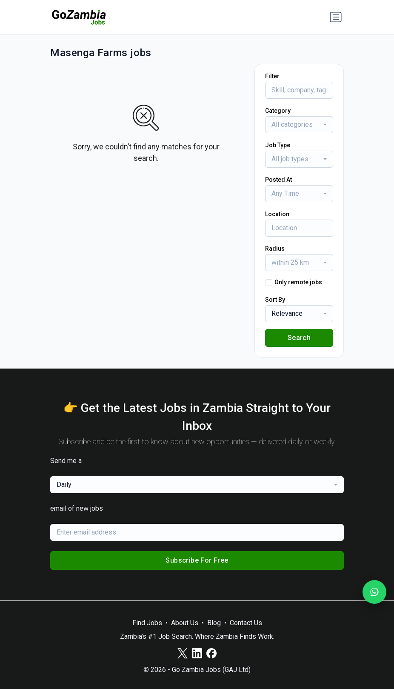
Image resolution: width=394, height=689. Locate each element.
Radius (275, 248)
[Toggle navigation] (336, 17)
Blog (214, 623)
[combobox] (299, 124)
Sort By (275, 299)
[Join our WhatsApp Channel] (374, 592)
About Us (184, 623)
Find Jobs (147, 623)
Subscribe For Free (197, 560)
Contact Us (246, 623)
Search (299, 338)
